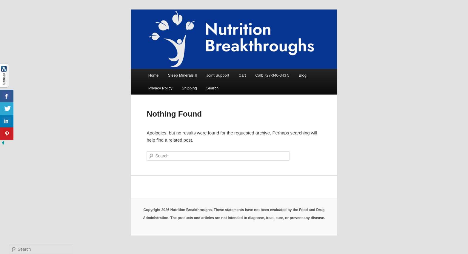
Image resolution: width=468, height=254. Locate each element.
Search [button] (212, 88)
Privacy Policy (160, 88)
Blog (303, 75)
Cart (242, 75)
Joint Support (217, 75)
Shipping (189, 88)
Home (153, 75)
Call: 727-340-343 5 (272, 75)
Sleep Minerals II (182, 75)
